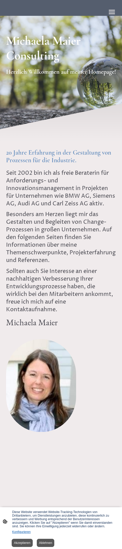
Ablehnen (45, 543)
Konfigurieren (21, 532)
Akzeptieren (22, 543)
